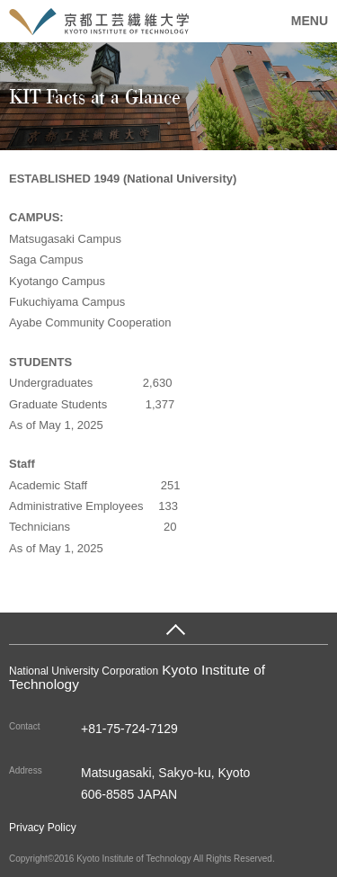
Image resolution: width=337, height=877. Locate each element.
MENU (309, 20)
